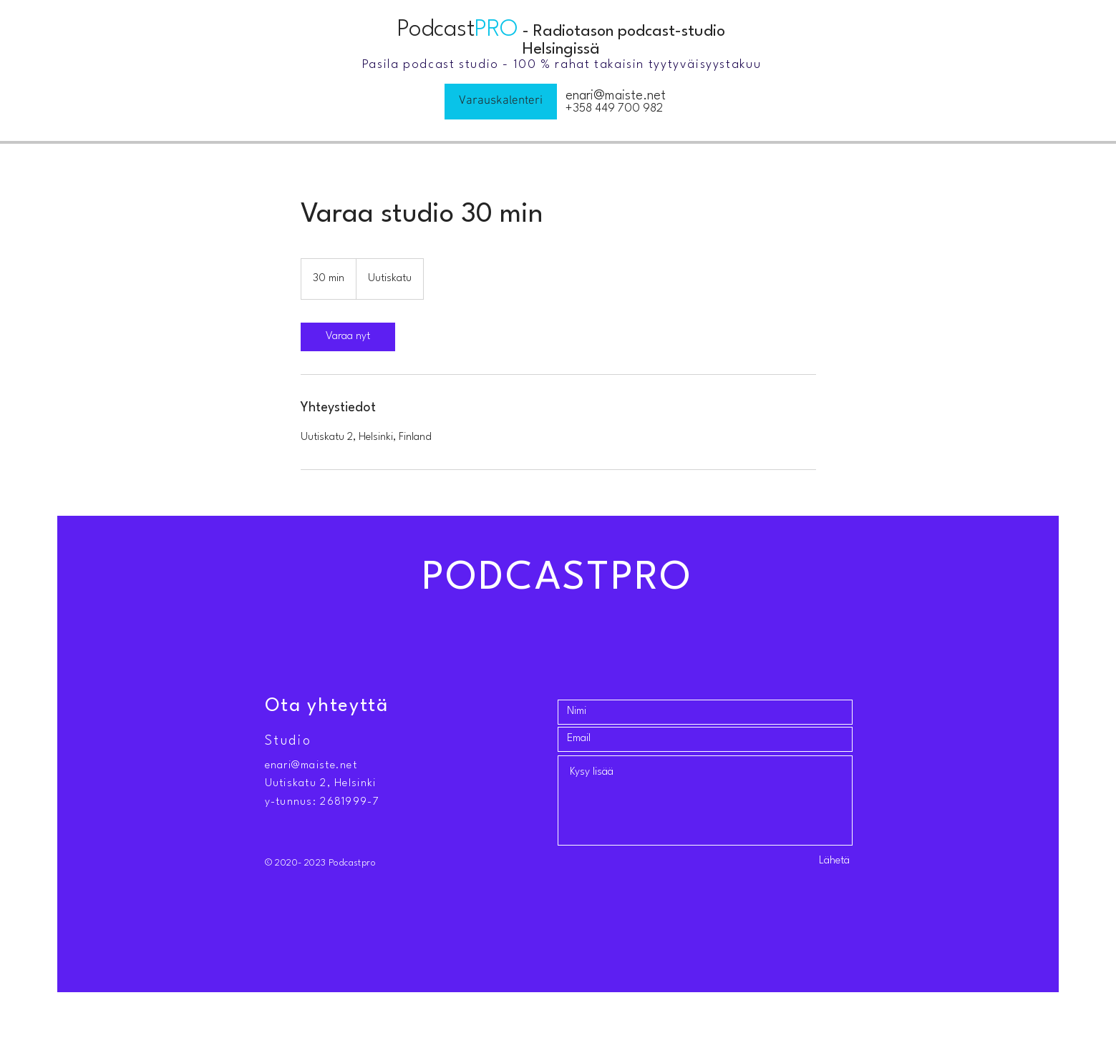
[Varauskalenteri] (501, 101)
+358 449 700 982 (614, 108)
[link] (348, 337)
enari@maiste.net (616, 95)
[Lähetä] (811, 861)
